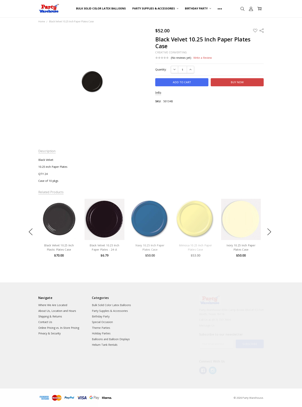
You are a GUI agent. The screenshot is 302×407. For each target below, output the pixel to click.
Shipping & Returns (50, 316)
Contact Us (45, 322)
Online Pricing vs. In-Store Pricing (58, 328)
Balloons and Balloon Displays (111, 339)
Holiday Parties (101, 333)
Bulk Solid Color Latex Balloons (101, 8)
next (269, 232)
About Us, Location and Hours (57, 311)
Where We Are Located (52, 305)
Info (158, 93)
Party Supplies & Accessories (155, 8)
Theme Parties (101, 328)
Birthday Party (198, 8)
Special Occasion (102, 322)
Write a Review (202, 57)
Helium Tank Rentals (104, 345)
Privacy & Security (49, 333)
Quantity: (160, 69)
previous (31, 232)
